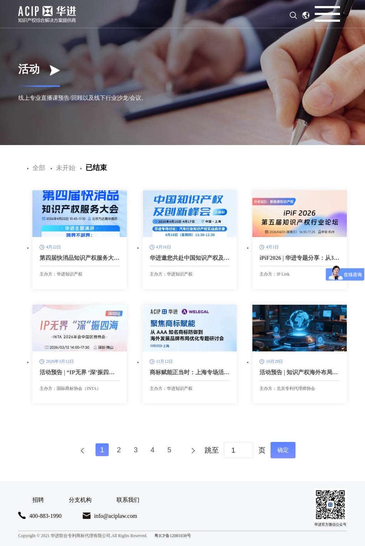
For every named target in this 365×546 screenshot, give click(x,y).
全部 (38, 167)
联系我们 (128, 500)
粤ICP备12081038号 (172, 535)
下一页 (190, 450)
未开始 (65, 167)
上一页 (81, 450)
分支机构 (80, 500)
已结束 (96, 167)
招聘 (38, 500)
